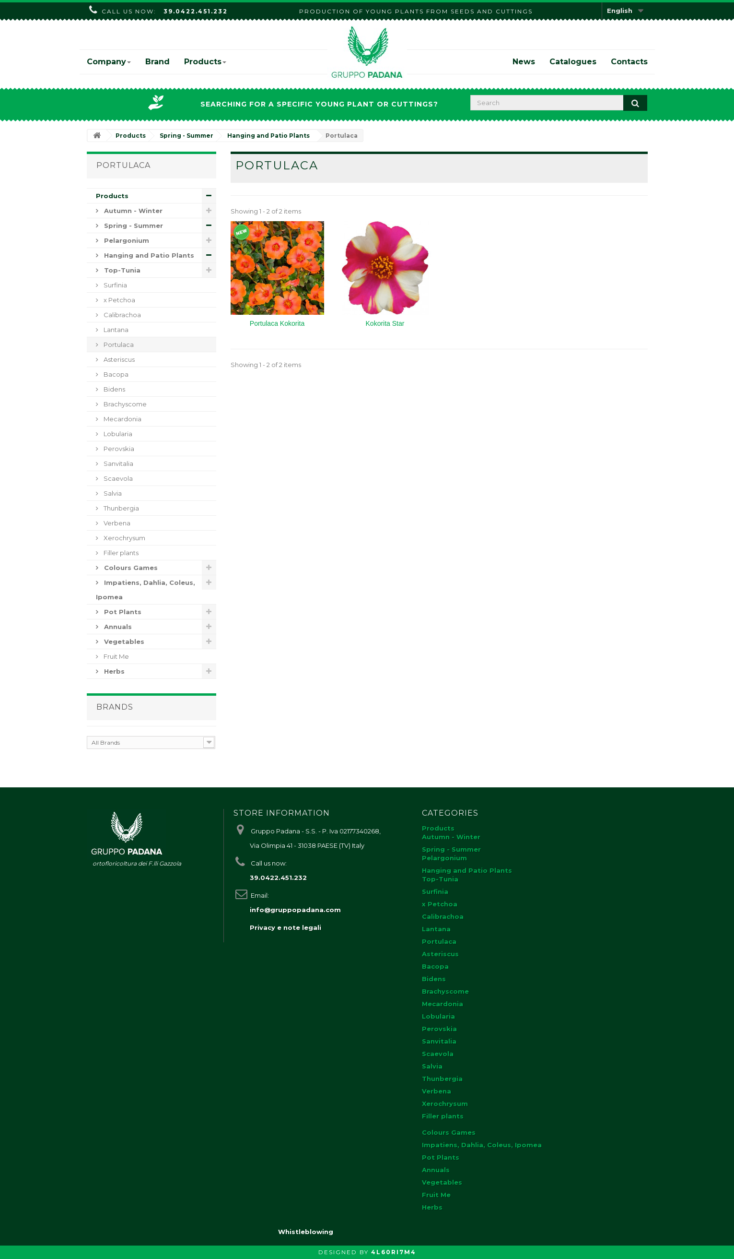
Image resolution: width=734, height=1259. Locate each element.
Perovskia (118, 448)
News (524, 61)
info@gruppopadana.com (295, 910)
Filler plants (120, 553)
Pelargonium (125, 240)
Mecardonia (121, 419)
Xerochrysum (123, 538)
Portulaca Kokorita (277, 323)
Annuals (117, 626)
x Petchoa (118, 300)
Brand (157, 61)
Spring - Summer (132, 225)
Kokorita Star (385, 323)
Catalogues (572, 61)
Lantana (115, 329)
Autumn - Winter (132, 210)
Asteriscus (118, 359)
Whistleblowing (305, 1231)
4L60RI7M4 (393, 1252)
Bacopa (115, 374)
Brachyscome (124, 404)
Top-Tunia (121, 270)
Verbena (116, 523)
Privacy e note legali (285, 927)
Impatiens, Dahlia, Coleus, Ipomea (145, 590)
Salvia (112, 493)
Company (109, 61)
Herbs (113, 671)
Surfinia (114, 285)
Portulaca (118, 344)
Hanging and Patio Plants (148, 255)
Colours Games (130, 567)
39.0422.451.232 (195, 11)
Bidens (113, 389)
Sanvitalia (117, 463)
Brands (114, 707)
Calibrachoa (121, 315)
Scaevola (117, 478)
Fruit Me (115, 656)
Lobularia (117, 434)
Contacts (629, 61)
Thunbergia (120, 508)
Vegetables (123, 641)
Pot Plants (121, 612)
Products (205, 61)
